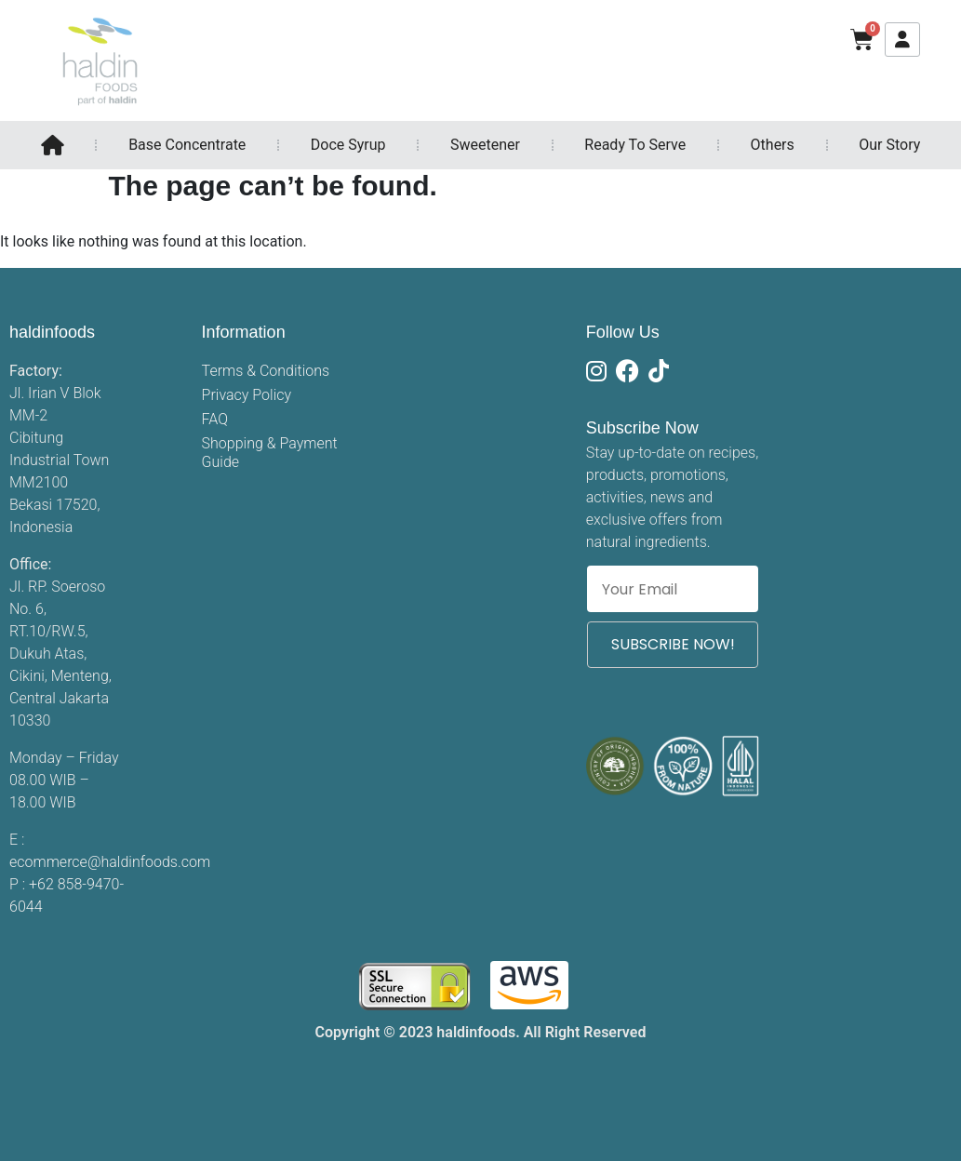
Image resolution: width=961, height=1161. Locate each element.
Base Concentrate (187, 144)
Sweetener (485, 144)
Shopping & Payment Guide (270, 452)
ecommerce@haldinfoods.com (109, 862)
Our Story (889, 144)
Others (772, 144)
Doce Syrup (348, 144)
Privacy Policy (246, 395)
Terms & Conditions (266, 371)
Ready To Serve (635, 144)
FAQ (215, 419)
